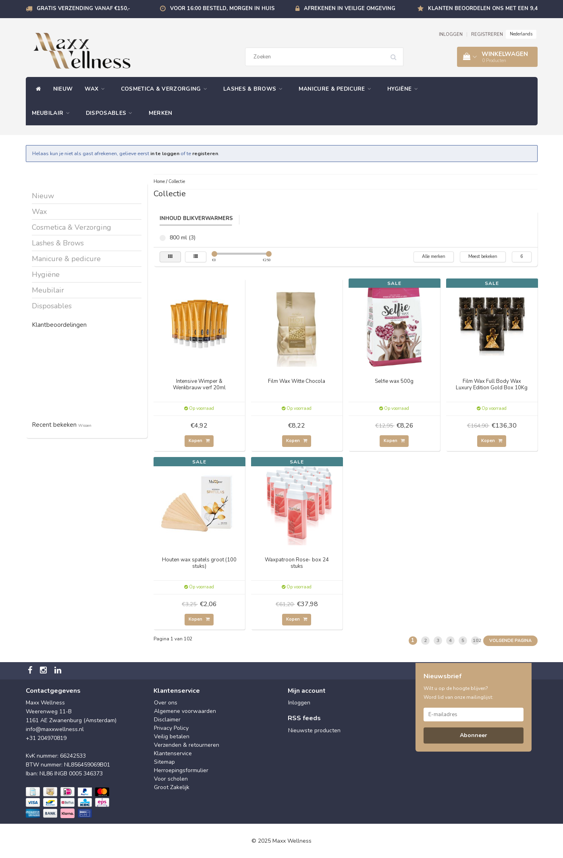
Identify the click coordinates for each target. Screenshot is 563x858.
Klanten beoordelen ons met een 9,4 (483, 8)
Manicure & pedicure (337, 89)
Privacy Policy (171, 728)
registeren (205, 153)
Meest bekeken (482, 256)
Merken (160, 113)
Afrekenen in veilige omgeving (349, 8)
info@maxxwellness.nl (55, 729)
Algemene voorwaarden (185, 711)
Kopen (199, 441)
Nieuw (63, 89)
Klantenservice (173, 753)
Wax (97, 89)
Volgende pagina (510, 641)
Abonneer (473, 735)
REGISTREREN (487, 34)
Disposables (111, 113)
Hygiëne (404, 89)
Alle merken (433, 256)
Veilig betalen (171, 736)
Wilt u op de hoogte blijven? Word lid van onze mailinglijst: (458, 692)
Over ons (165, 702)
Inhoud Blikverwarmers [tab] (196, 218)
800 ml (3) (163, 238)
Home (159, 182)
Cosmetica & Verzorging (166, 89)
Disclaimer (167, 719)
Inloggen (299, 702)
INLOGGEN (451, 34)
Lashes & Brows (255, 89)
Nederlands (521, 34)
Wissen (84, 425)
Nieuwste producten (314, 730)
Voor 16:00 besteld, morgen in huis (222, 8)
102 (476, 640)
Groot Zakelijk (171, 787)
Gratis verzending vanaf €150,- (83, 8)
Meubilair (53, 113)
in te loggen (164, 153)
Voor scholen (171, 779)
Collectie (176, 182)
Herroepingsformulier (181, 770)
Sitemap (164, 762)
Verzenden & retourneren (186, 745)
